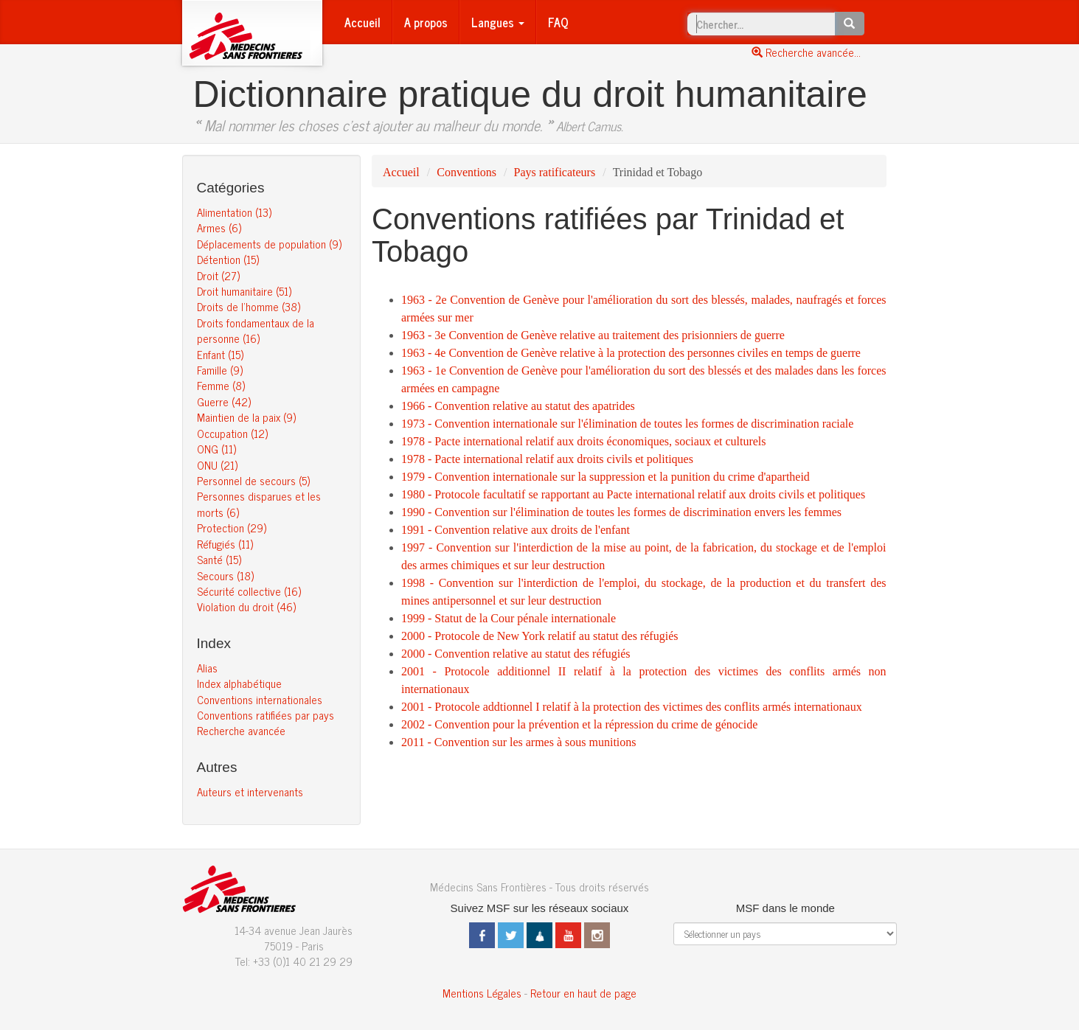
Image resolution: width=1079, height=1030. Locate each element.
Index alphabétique (239, 683)
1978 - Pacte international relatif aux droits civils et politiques (547, 459)
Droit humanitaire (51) (244, 291)
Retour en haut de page (583, 993)
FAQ (558, 22)
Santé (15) (219, 559)
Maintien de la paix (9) (246, 417)
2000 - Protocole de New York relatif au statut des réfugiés (539, 636)
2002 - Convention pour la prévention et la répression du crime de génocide (579, 724)
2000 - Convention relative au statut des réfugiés (516, 653)
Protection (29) (231, 527)
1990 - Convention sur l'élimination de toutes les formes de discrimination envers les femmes (621, 512)
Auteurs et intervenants (250, 791)
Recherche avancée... (806, 52)
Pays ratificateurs (555, 172)
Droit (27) (218, 275)
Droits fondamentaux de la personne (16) (255, 330)
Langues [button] (497, 22)
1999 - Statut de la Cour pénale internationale (508, 618)
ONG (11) (216, 448)
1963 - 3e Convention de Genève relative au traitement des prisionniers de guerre (593, 335)
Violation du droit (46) (246, 606)
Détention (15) (228, 259)
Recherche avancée (241, 730)
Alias (207, 667)
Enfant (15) (220, 354)
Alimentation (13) (234, 212)
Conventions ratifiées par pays (265, 715)
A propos (426, 22)
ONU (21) (217, 465)
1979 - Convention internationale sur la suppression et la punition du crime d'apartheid (605, 476)
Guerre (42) (224, 401)
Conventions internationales (259, 699)
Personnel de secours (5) (253, 480)
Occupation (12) (232, 433)
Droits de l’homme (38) (248, 306)
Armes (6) (219, 227)
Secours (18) (225, 575)
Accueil (362, 22)
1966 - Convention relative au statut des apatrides (518, 406)
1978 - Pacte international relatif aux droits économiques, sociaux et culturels (583, 441)
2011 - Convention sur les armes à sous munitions (518, 742)
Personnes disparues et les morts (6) (259, 504)
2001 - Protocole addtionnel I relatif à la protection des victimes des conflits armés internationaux (631, 706)
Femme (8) (221, 385)
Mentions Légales (482, 993)
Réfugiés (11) (225, 544)
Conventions (466, 172)
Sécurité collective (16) (249, 591)
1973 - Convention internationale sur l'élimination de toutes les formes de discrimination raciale (627, 423)
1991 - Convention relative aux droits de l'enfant (515, 529)
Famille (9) (220, 370)
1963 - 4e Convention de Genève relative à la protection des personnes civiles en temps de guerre (631, 353)
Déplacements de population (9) (269, 243)
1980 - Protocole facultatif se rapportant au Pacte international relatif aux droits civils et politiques (633, 494)
